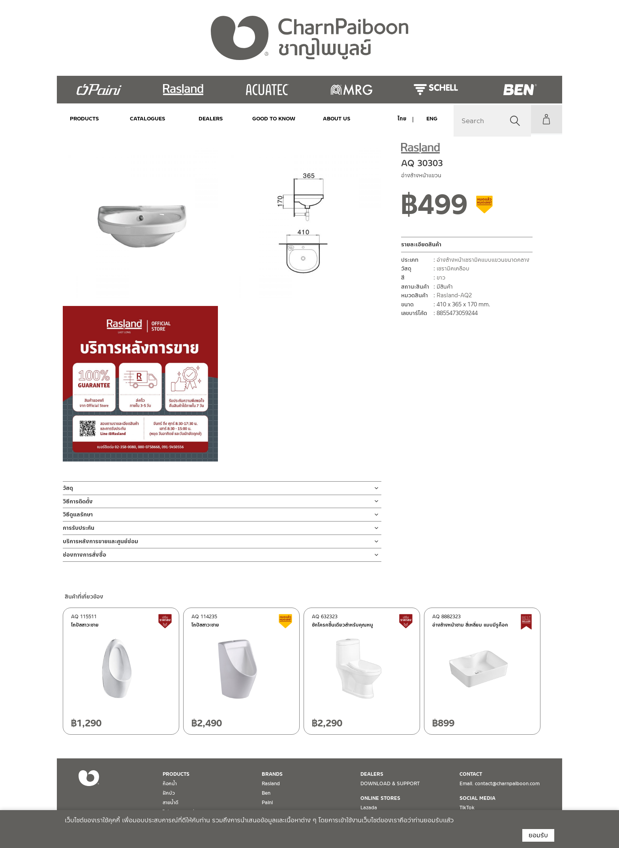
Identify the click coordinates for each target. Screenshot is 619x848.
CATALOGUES (142, 118)
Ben (266, 793)
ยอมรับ (538, 835)
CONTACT (471, 774)
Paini (267, 802)
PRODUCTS (84, 118)
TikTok (467, 807)
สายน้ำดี (170, 802)
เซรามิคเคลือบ (453, 268)
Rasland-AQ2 (454, 295)
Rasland (271, 783)
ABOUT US (314, 118)
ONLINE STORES (380, 798)
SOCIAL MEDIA (477, 798)
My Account (544, 119)
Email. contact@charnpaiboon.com (500, 783)
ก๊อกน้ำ (170, 783)
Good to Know (257, 118)
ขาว (441, 277)
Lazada (368, 807)
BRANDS (272, 774)
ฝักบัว (169, 793)
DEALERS (199, 118)
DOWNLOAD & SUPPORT (390, 783)
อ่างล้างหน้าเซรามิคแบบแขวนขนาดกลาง (483, 260)
